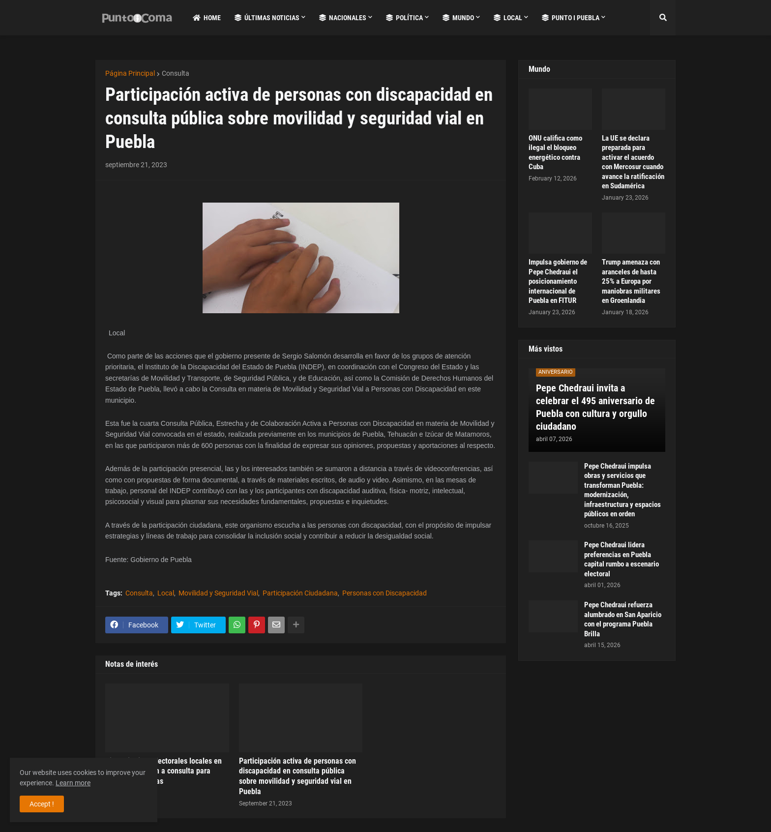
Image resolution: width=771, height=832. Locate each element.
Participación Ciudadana (300, 593)
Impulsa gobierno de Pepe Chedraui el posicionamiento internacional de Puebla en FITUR (558, 281)
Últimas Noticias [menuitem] (267, 18)
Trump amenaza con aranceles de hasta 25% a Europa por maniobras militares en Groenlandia (631, 281)
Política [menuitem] (404, 18)
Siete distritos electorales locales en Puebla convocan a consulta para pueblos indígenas (163, 771)
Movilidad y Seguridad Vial (218, 593)
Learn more (73, 783)
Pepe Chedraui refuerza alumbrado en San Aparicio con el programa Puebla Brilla (622, 619)
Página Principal (130, 73)
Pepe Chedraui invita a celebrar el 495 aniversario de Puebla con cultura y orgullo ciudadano (595, 407)
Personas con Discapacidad (384, 593)
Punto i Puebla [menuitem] (570, 18)
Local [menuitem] (508, 18)
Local (165, 593)
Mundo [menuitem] (458, 18)
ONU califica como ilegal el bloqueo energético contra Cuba (555, 153)
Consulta (175, 73)
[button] (663, 17)
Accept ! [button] (42, 804)
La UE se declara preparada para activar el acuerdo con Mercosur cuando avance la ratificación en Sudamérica (633, 162)
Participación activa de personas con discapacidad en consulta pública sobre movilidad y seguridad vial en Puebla (297, 776)
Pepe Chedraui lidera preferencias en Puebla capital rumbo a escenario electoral (621, 559)
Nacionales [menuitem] (342, 18)
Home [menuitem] (207, 18)
